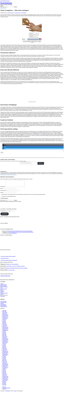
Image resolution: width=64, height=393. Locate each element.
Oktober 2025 (4, 317)
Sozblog (1, 295)
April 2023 (4, 348)
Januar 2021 (4, 376)
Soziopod (2, 304)
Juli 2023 (4, 345)
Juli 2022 (4, 357)
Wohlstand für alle (3, 307)
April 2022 (4, 360)
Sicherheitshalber (3, 303)
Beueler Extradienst (4, 287)
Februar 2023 (4, 350)
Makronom (2, 292)
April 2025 (4, 324)
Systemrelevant (3, 305)
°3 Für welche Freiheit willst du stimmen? (8, 257)
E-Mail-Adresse (3, 191)
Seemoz (1, 293)
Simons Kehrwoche (3, 294)
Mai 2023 (4, 347)
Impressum (4, 390)
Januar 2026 (4, 314)
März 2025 (4, 325)
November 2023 (5, 340)
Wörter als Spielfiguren (12, 234)
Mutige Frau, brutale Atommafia (12, 265)
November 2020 (5, 378)
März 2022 (4, 361)
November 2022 (5, 353)
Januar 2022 (4, 364)
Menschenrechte (3, 7)
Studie (40, 134)
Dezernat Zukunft (3, 290)
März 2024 (4, 336)
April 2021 (4, 373)
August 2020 (4, 381)
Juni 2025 (4, 322)
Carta (1, 289)
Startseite (4, 388)
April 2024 (4, 335)
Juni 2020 (4, 383)
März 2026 (4, 312)
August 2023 (4, 344)
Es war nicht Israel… (11, 271)
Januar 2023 (4, 351)
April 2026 (4, 311)
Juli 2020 (4, 382)
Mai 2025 (4, 323)
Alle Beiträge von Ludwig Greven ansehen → (8, 174)
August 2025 (4, 320)
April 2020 (4, 386)
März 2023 (4, 349)
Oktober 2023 (4, 342)
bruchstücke (6, 2)
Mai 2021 (4, 372)
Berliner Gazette (3, 286)
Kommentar (2, 187)
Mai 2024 (4, 334)
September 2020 (5, 380)
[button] (4, 143)
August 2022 (4, 356)
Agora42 (2, 284)
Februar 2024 (4, 337)
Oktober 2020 (4, 379)
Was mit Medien (3, 306)
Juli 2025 (4, 321)
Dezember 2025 (5, 315)
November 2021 (5, 366)
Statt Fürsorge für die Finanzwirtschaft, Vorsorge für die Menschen (20, 232)
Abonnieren (41, 163)
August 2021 (4, 369)
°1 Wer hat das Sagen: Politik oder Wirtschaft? (8, 261)
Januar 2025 (4, 327)
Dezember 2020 (5, 377)
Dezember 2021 (5, 365)
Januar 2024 (4, 338)
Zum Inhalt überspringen (4, 0)
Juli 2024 (4, 332)
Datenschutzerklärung (6, 389)
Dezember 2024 (5, 328)
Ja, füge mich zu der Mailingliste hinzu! (8, 197)
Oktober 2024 (4, 330)
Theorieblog (2, 297)
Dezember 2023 (5, 339)
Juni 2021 (4, 371)
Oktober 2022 (4, 354)
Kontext (1, 291)
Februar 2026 (4, 313)
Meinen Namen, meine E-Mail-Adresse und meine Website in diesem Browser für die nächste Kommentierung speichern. (23, 195)
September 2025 (5, 318)
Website (1, 193)
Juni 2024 (4, 333)
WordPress (8, 392)
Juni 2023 (4, 346)
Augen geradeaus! (3, 285)
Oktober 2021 (4, 367)
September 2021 (5, 368)
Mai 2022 (4, 359)
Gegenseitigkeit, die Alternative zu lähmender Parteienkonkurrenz (21, 233)
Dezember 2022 (5, 352)
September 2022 (5, 355)
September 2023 (5, 343)
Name (1, 189)
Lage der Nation (3, 302)
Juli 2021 (4, 370)
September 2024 (5, 331)
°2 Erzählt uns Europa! (4, 259)
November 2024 (5, 329)
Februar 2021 (4, 375)
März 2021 (4, 374)
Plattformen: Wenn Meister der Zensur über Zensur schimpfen (16, 269)
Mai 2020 (4, 385)
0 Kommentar (23, 12)
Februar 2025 (4, 326)
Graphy (15, 392)
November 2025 (5, 316)
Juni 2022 (4, 358)
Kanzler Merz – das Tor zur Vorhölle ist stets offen (15, 267)
